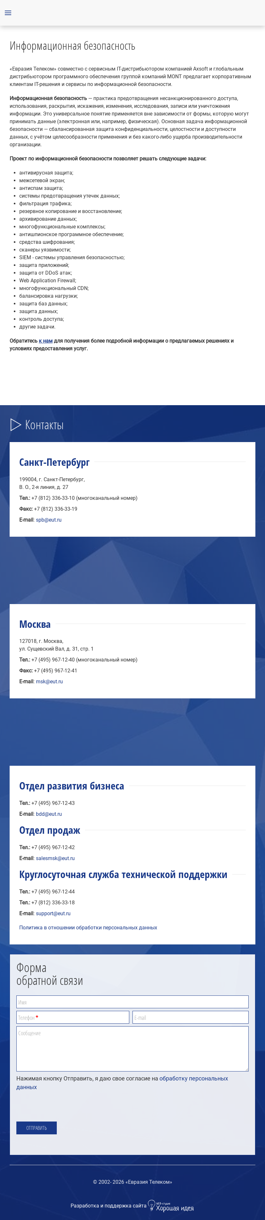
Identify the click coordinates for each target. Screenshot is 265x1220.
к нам (46, 341)
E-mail (140, 1017)
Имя (22, 1002)
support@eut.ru (53, 913)
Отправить (36, 1127)
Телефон (28, 1017)
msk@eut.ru (49, 681)
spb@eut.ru (49, 520)
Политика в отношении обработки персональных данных (88, 928)
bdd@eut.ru (49, 814)
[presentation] (65, 1106)
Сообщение (29, 1033)
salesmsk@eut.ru (55, 858)
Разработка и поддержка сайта (133, 1206)
